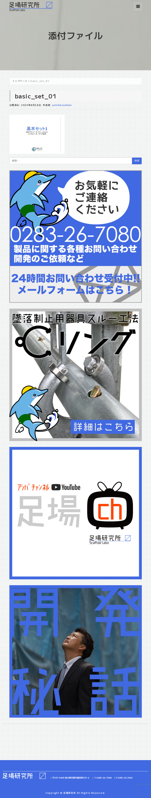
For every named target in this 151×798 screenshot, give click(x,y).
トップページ (20, 81)
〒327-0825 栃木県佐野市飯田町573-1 (70, 777)
